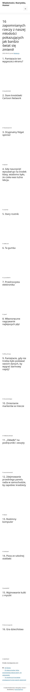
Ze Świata (8, 668)
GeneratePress (19, 689)
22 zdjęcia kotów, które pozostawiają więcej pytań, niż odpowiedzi (12, 672)
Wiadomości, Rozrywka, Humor (14, 4)
